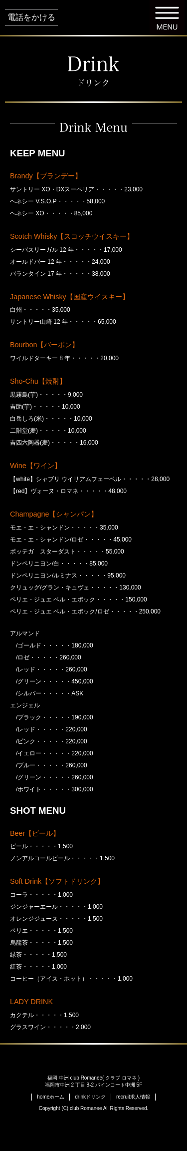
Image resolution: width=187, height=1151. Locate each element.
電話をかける (31, 17)
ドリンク (90, 1097)
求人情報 (133, 1097)
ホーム (50, 1097)
